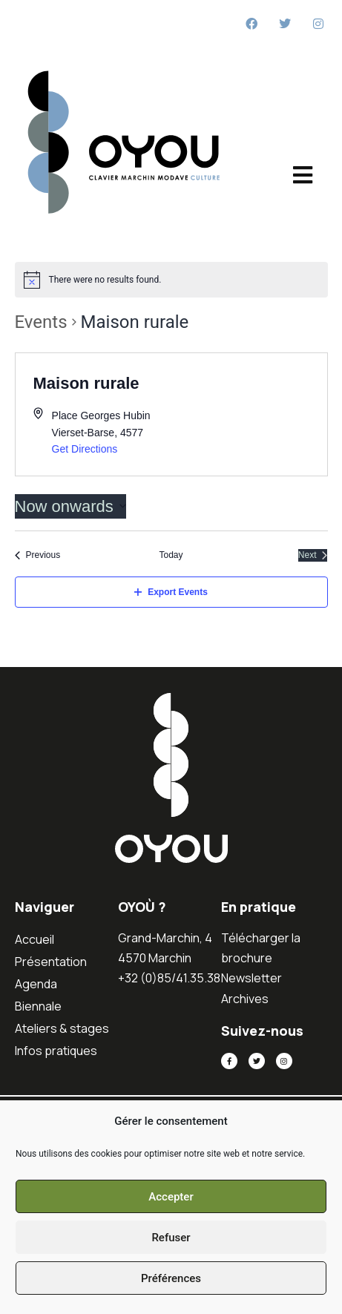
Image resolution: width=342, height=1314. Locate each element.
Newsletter (251, 978)
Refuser (170, 1237)
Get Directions (85, 449)
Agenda (36, 984)
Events (41, 322)
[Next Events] (313, 555)
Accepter (170, 1196)
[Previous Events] (38, 555)
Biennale (38, 1006)
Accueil (34, 939)
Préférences (171, 1278)
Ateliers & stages (62, 1028)
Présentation (51, 961)
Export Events (171, 592)
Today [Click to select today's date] (170, 555)
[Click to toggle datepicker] (70, 506)
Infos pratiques (56, 1050)
